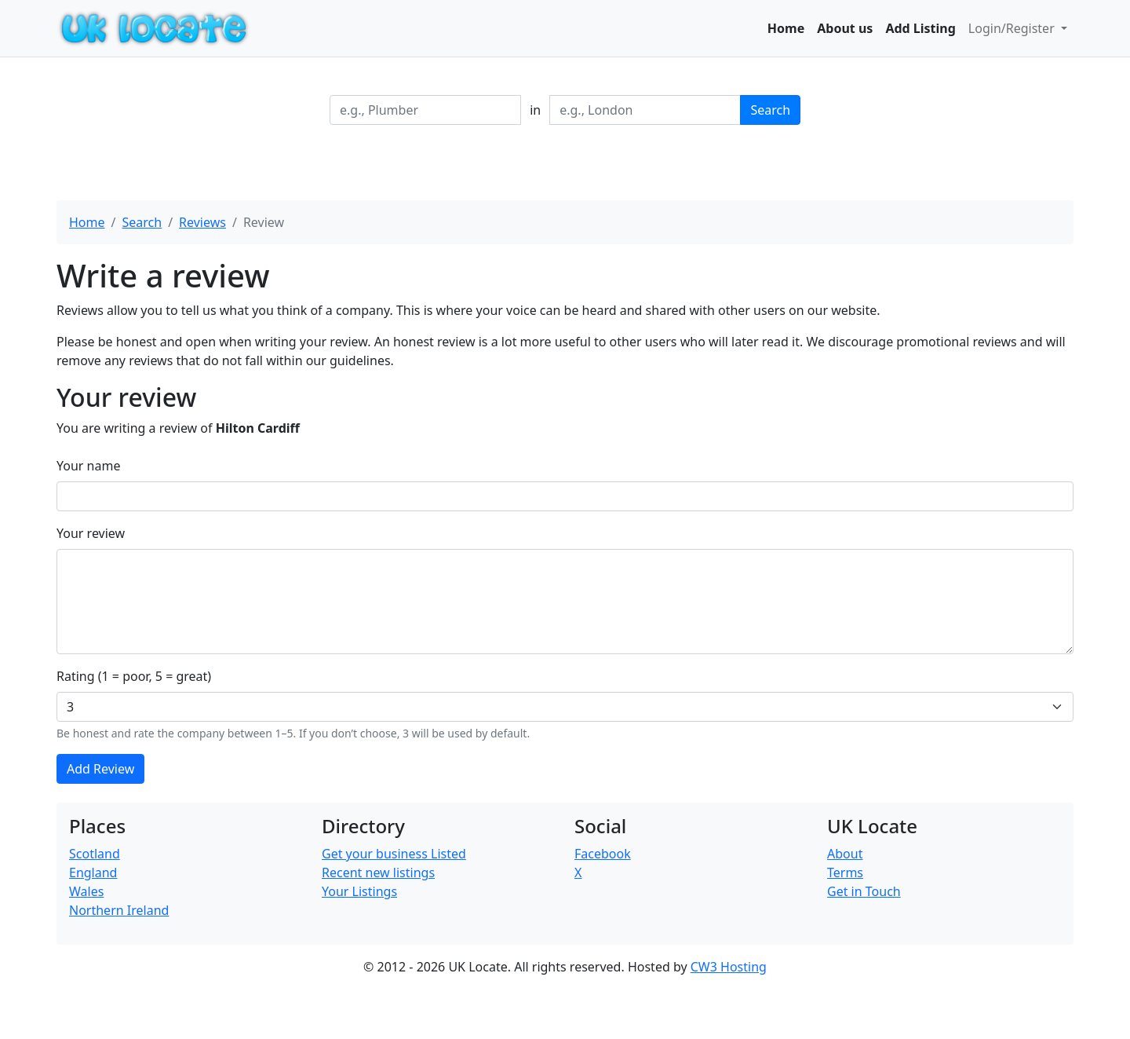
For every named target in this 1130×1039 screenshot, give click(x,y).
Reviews (202, 222)
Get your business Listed (394, 853)
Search (770, 110)
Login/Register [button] (1013, 28)
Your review (90, 533)
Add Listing (920, 28)
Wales (86, 891)
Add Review (100, 768)
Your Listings (359, 891)
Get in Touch (864, 891)
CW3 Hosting (729, 966)
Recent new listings (378, 872)
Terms (845, 872)
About (844, 853)
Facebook (602, 853)
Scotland (94, 853)
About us (845, 28)
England (93, 872)
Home (785, 28)
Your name (88, 465)
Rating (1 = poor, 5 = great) (133, 676)
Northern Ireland (119, 910)
